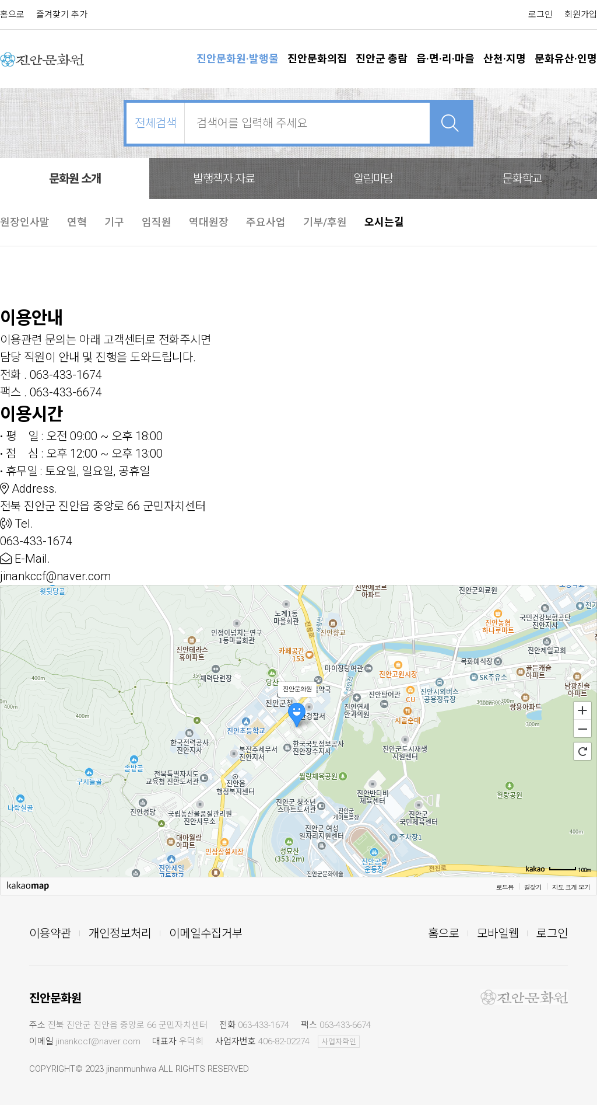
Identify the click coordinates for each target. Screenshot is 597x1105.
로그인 (540, 14)
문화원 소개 (75, 179)
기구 (114, 222)
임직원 (156, 222)
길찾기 (533, 887)
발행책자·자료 (224, 179)
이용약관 (50, 933)
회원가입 (580, 14)
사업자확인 (338, 1041)
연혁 (77, 222)
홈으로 (12, 14)
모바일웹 (498, 933)
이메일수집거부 (206, 933)
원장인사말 (25, 222)
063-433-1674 (263, 1025)
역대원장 (209, 222)
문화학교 (522, 179)
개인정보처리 (120, 933)
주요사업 (266, 222)
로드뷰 (505, 887)
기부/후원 (325, 222)
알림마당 (373, 179)
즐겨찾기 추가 (61, 14)
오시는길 (384, 222)
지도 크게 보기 (571, 887)
